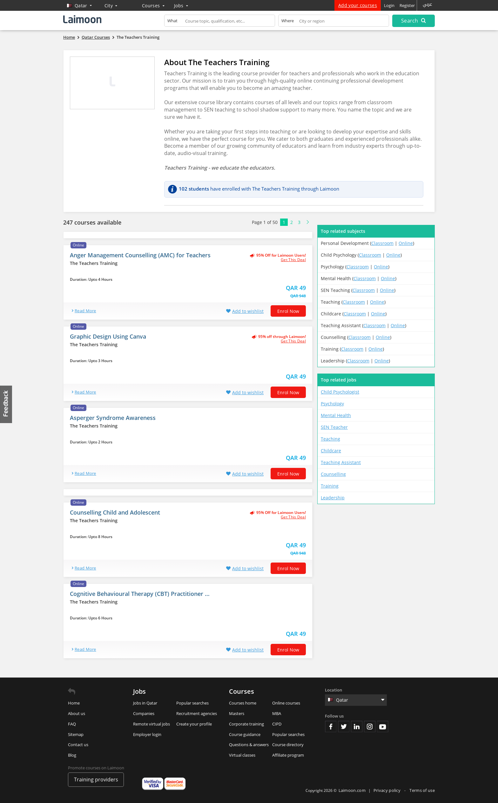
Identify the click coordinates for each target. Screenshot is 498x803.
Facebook (330, 726)
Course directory (288, 744)
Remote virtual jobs (151, 724)
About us (76, 713)
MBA (276, 713)
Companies (143, 713)
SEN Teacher (334, 427)
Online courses (286, 703)
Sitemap (76, 734)
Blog (72, 755)
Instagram (369, 726)
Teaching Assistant (341, 462)
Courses (153, 6)
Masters (236, 713)
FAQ (72, 724)
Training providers (96, 779)
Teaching (330, 439)
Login (389, 5)
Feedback (6, 404)
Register (407, 5)
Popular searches (192, 703)
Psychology (332, 404)
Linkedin (356, 726)
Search (413, 20)
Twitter (343, 726)
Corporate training (246, 724)
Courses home (242, 703)
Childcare (331, 451)
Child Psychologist (340, 392)
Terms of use (422, 790)
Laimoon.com (352, 790)
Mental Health (336, 415)
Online (406, 243)
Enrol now (288, 311)
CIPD (276, 724)
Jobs (181, 6)
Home (74, 703)
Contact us (78, 744)
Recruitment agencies (196, 713)
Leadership (333, 498)
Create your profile (194, 724)
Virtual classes (242, 755)
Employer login (147, 734)
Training (330, 486)
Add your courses (357, 5)
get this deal (293, 260)
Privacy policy (388, 790)
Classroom (382, 243)
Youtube (382, 726)
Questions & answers (249, 744)
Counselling (333, 474)
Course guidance (244, 734)
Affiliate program (288, 755)
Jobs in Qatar (145, 703)
